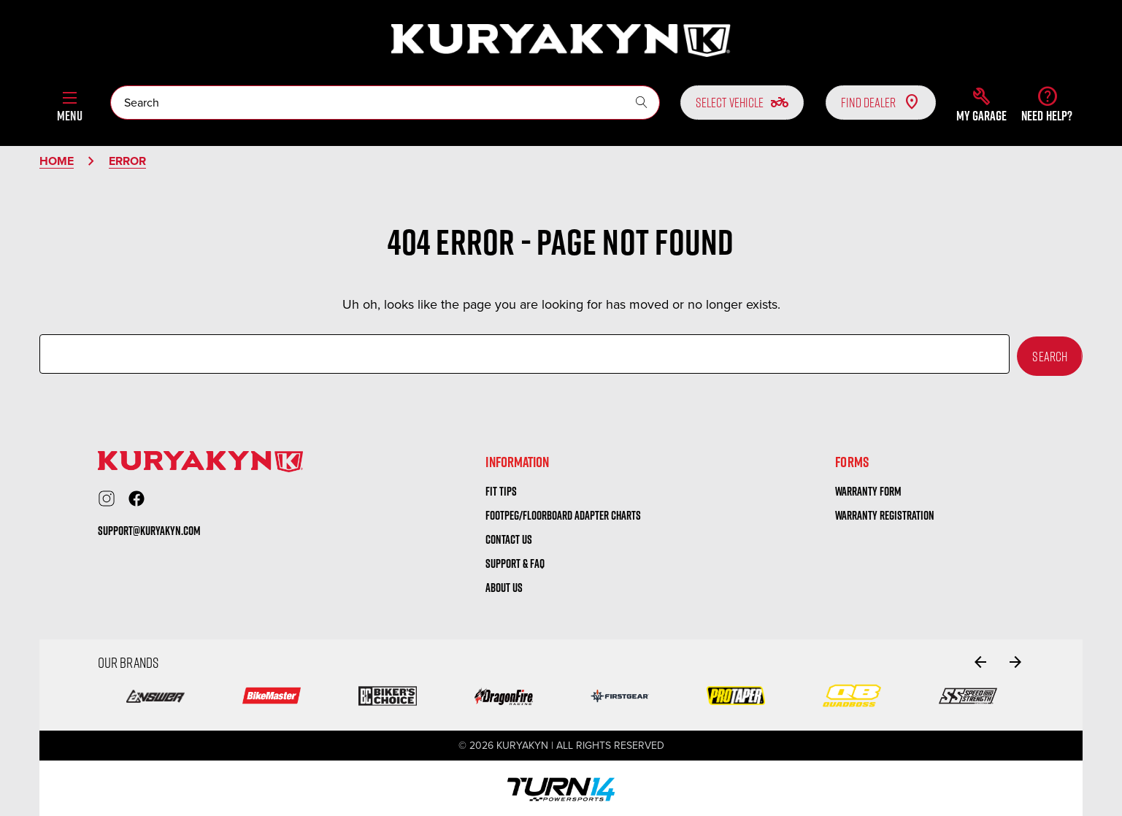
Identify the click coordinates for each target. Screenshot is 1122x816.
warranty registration (884, 513)
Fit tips (501, 489)
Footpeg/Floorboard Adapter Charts (563, 513)
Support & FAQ (515, 561)
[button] (981, 104)
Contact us (508, 537)
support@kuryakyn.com (149, 528)
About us (504, 585)
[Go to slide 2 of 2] (980, 659)
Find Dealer (881, 102)
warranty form (868, 489)
